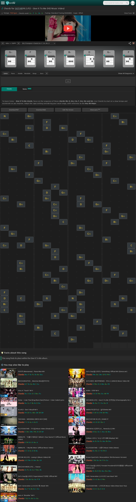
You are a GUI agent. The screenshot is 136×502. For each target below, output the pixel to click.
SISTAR (18, 8)
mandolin (27, 73)
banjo (34, 73)
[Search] (127, 3)
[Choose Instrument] (46, 73)
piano (13, 73)
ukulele (20, 73)
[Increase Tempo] (18, 43)
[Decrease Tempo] (3, 43)
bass (41, 73)
